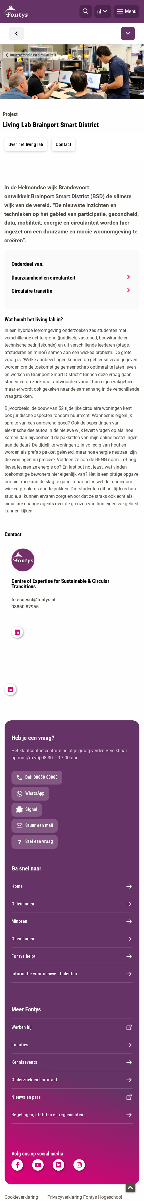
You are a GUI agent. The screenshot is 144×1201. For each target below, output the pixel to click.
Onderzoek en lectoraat (72, 1079)
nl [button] (102, 11)
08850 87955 (25, 607)
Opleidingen (72, 904)
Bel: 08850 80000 (37, 777)
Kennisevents (72, 1062)
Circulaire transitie (31, 291)
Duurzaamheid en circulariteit (33, 55)
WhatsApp (30, 793)
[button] (85, 11)
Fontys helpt (72, 956)
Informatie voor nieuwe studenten (72, 973)
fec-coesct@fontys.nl (33, 599)
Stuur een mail (34, 825)
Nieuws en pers (72, 1097)
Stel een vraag (34, 841)
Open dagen (72, 938)
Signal (26, 809)
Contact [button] (63, 144)
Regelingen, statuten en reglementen (72, 1114)
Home (72, 886)
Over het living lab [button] (25, 144)
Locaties (72, 1044)
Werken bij (72, 1027)
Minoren (72, 921)
